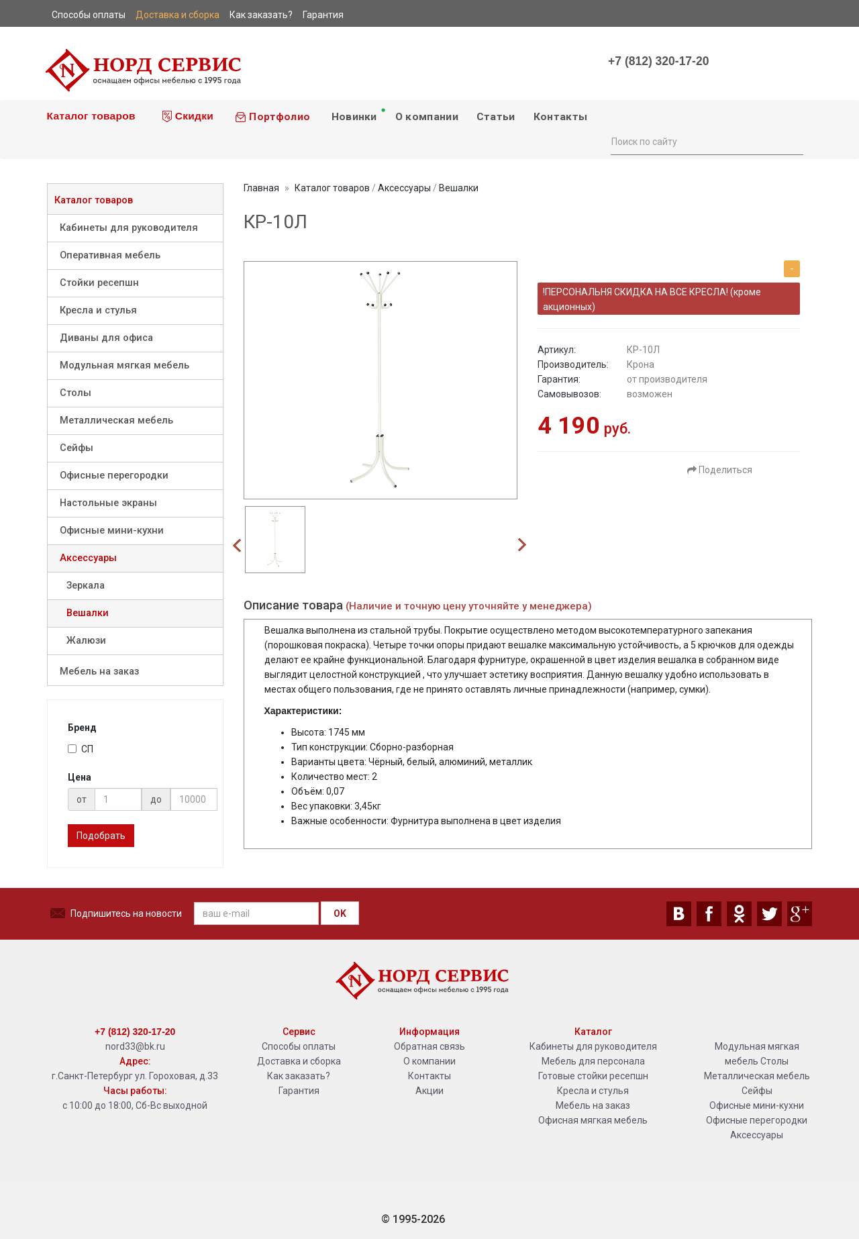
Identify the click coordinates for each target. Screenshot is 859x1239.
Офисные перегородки (114, 475)
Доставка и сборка (299, 1061)
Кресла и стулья (98, 310)
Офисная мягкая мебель (593, 1120)
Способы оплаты (299, 1046)
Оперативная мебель (110, 255)
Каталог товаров (90, 115)
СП (80, 749)
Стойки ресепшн (99, 283)
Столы (75, 393)
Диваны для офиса (106, 338)
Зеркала (85, 585)
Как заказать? (298, 1076)
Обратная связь (429, 1046)
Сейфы (76, 448)
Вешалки (87, 613)
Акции (429, 1090)
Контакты (560, 117)
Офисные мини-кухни (112, 530)
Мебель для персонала (593, 1061)
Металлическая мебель (116, 420)
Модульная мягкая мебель (124, 365)
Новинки (357, 115)
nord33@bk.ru (135, 1046)
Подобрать (101, 835)
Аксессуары (88, 558)
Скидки (187, 116)
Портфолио (272, 117)
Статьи (495, 117)
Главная (261, 188)
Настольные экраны (108, 503)
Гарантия (299, 1090)
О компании (426, 117)
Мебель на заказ (99, 671)
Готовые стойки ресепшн (593, 1076)
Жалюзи (86, 640)
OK (340, 913)
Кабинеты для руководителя (129, 228)
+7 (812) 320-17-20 (658, 61)
